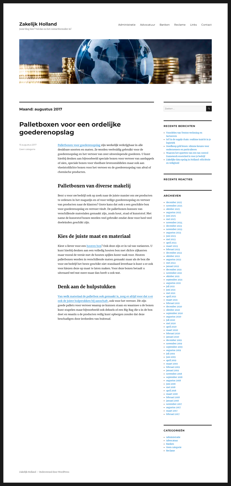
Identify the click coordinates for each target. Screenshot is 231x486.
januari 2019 (172, 370)
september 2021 (174, 279)
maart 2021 (172, 300)
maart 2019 (172, 363)
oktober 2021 (173, 276)
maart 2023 (172, 246)
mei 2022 (171, 263)
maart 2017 (172, 410)
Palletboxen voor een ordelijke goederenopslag (70, 128)
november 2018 (174, 374)
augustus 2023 (173, 232)
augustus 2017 (173, 407)
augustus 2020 (173, 316)
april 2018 (171, 390)
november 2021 (174, 273)
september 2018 (174, 377)
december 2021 (174, 269)
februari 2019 (173, 367)
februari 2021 (173, 303)
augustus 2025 (173, 212)
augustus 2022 (173, 259)
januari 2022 (172, 266)
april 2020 (171, 326)
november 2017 (174, 404)
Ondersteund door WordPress (54, 472)
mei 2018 (170, 387)
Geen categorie (27, 149)
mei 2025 (171, 219)
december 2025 (174, 202)
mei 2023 (170, 239)
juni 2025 (171, 216)
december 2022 (174, 252)
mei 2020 (171, 323)
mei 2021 (170, 293)
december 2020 (174, 306)
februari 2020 (173, 333)
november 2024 (174, 222)
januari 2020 (172, 337)
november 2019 (174, 343)
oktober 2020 (173, 310)
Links (193, 24)
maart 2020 (172, 330)
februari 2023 (173, 249)
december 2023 (174, 226)
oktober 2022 (173, 256)
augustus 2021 (173, 283)
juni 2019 (171, 357)
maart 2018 (172, 394)
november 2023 (174, 229)
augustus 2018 (173, 380)
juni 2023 (171, 236)
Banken (165, 24)
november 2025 (174, 205)
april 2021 (171, 296)
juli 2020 (170, 320)
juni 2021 (170, 289)
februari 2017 (173, 414)
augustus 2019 (173, 350)
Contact (206, 24)
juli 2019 (170, 353)
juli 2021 (170, 286)
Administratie (127, 24)
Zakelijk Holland (38, 24)
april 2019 (171, 360)
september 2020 (174, 313)
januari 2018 (172, 400)
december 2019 (174, 340)
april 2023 (171, 242)
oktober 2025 (173, 209)
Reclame (180, 24)
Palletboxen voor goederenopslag (79, 145)
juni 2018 (170, 384)
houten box (94, 245)
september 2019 (174, 347)
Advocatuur (147, 24)
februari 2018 (173, 397)
